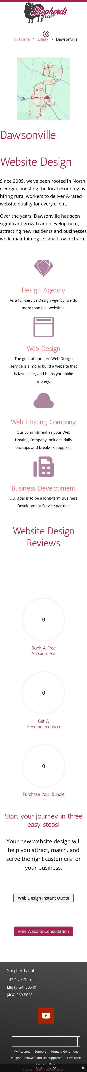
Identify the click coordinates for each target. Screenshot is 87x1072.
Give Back (74, 1058)
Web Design (43, 348)
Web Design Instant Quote (43, 898)
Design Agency (44, 290)
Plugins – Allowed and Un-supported (37, 1058)
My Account (21, 1051)
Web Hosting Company (43, 422)
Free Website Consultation (43, 931)
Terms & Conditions (64, 1051)
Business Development (44, 488)
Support (40, 1051)
